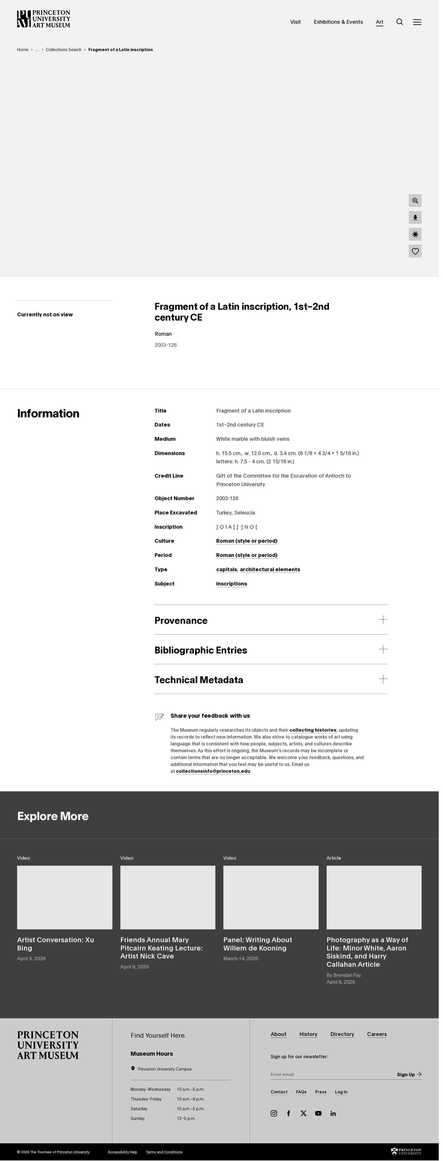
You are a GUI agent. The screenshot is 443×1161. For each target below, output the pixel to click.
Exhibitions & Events (338, 21)
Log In (341, 1091)
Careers (377, 1033)
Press (321, 1091)
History (308, 1033)
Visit (295, 21)
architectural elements (270, 569)
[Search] (400, 22)
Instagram (274, 1113)
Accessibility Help (122, 1152)
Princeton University (73, 1152)
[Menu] (417, 22)
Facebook (289, 1113)
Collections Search (64, 49)
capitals (226, 569)
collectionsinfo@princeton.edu (213, 771)
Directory (343, 1033)
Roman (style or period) (247, 540)
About (278, 1033)
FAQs (301, 1091)
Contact (279, 1091)
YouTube (318, 1113)
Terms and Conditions (164, 1152)
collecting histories (313, 730)
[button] (48, 1045)
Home (23, 49)
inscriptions (231, 583)
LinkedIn (333, 1113)
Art (379, 21)
